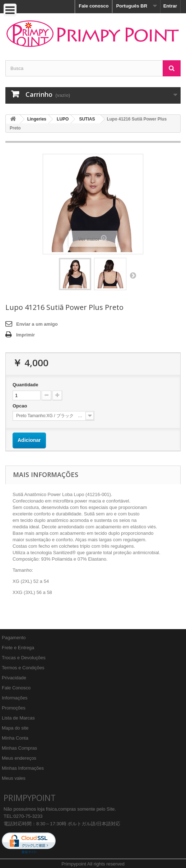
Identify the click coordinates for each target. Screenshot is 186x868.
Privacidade (14, 677)
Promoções (13, 708)
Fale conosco (93, 6)
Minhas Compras (19, 748)
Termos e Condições (23, 667)
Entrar (170, 6)
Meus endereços (19, 758)
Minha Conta (15, 738)
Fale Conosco (16, 687)
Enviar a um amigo (37, 324)
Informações (15, 697)
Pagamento (14, 637)
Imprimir (25, 335)
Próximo (132, 275)
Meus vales (13, 778)
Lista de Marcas (18, 718)
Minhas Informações (23, 768)
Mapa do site (15, 728)
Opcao (20, 406)
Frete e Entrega (18, 647)
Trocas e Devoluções (24, 657)
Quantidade (25, 384)
